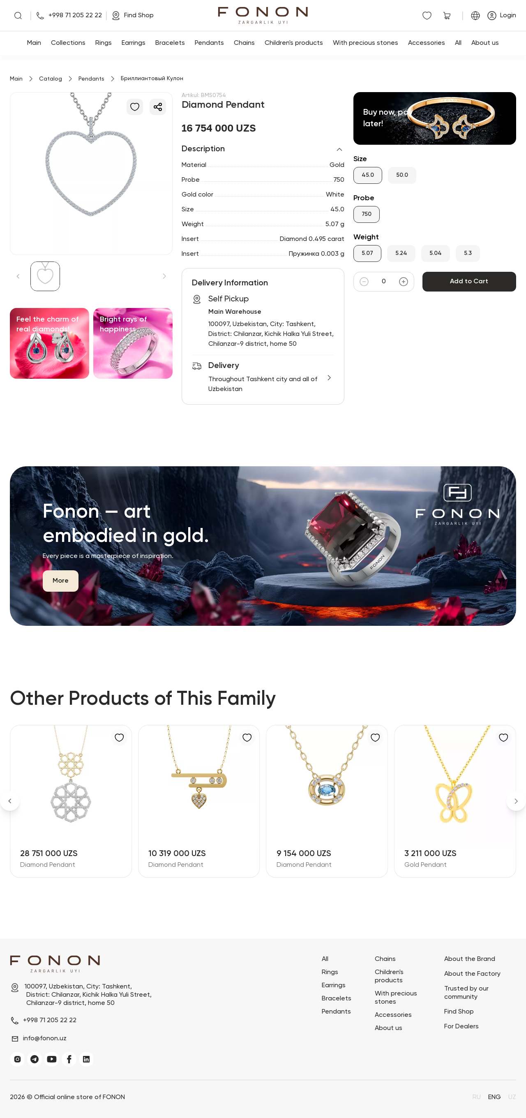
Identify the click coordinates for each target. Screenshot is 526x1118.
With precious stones (365, 43)
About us (485, 43)
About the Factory (472, 974)
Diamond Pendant (47, 865)
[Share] (158, 107)
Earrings (133, 43)
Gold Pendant (425, 865)
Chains (244, 43)
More (60, 581)
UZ (512, 1097)
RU (477, 1097)
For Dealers (461, 1026)
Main (34, 43)
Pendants (209, 43)
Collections (68, 43)
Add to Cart (469, 282)
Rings (103, 43)
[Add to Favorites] (135, 107)
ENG (494, 1097)
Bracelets (170, 43)
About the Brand (469, 959)
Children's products (294, 43)
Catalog (50, 79)
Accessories (426, 43)
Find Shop (459, 1012)
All (458, 43)
